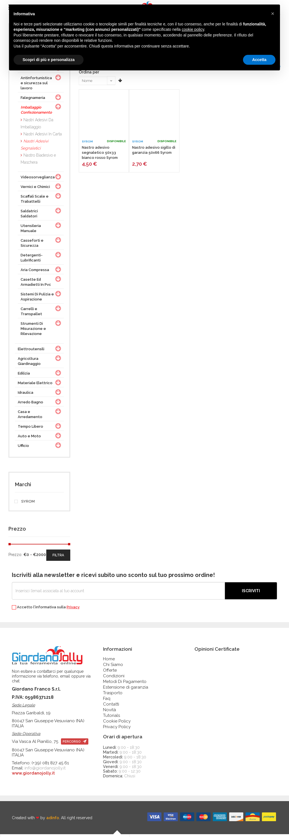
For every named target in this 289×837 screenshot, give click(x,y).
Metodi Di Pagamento (124, 684)
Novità (109, 712)
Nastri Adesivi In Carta (42, 137)
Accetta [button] (259, 59)
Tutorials (111, 718)
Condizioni (113, 678)
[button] (272, 13)
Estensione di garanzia (125, 690)
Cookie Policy (117, 723)
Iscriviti (251, 593)
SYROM (25, 504)
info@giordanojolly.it (45, 770)
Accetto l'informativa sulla (46, 610)
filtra (58, 558)
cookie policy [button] (193, 29)
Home (109, 661)
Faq (106, 701)
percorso (75, 744)
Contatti (111, 707)
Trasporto (112, 695)
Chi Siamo (113, 667)
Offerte (110, 673)
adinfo (52, 820)
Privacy (73, 610)
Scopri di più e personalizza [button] (49, 59)
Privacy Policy (117, 729)
